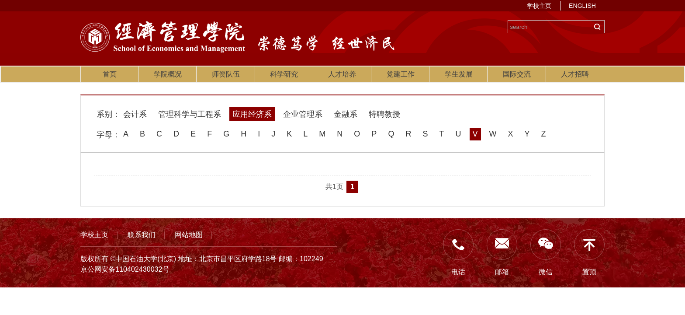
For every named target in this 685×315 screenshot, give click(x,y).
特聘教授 (384, 114)
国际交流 (517, 74)
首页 (110, 74)
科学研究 (284, 74)
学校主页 (539, 5)
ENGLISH (582, 5)
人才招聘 (575, 74)
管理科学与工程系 (189, 114)
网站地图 (189, 234)
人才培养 (342, 74)
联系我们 (142, 234)
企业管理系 (302, 114)
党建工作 (401, 74)
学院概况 (168, 74)
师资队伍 (226, 74)
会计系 (135, 114)
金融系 (345, 114)
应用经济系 (252, 114)
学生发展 (459, 74)
